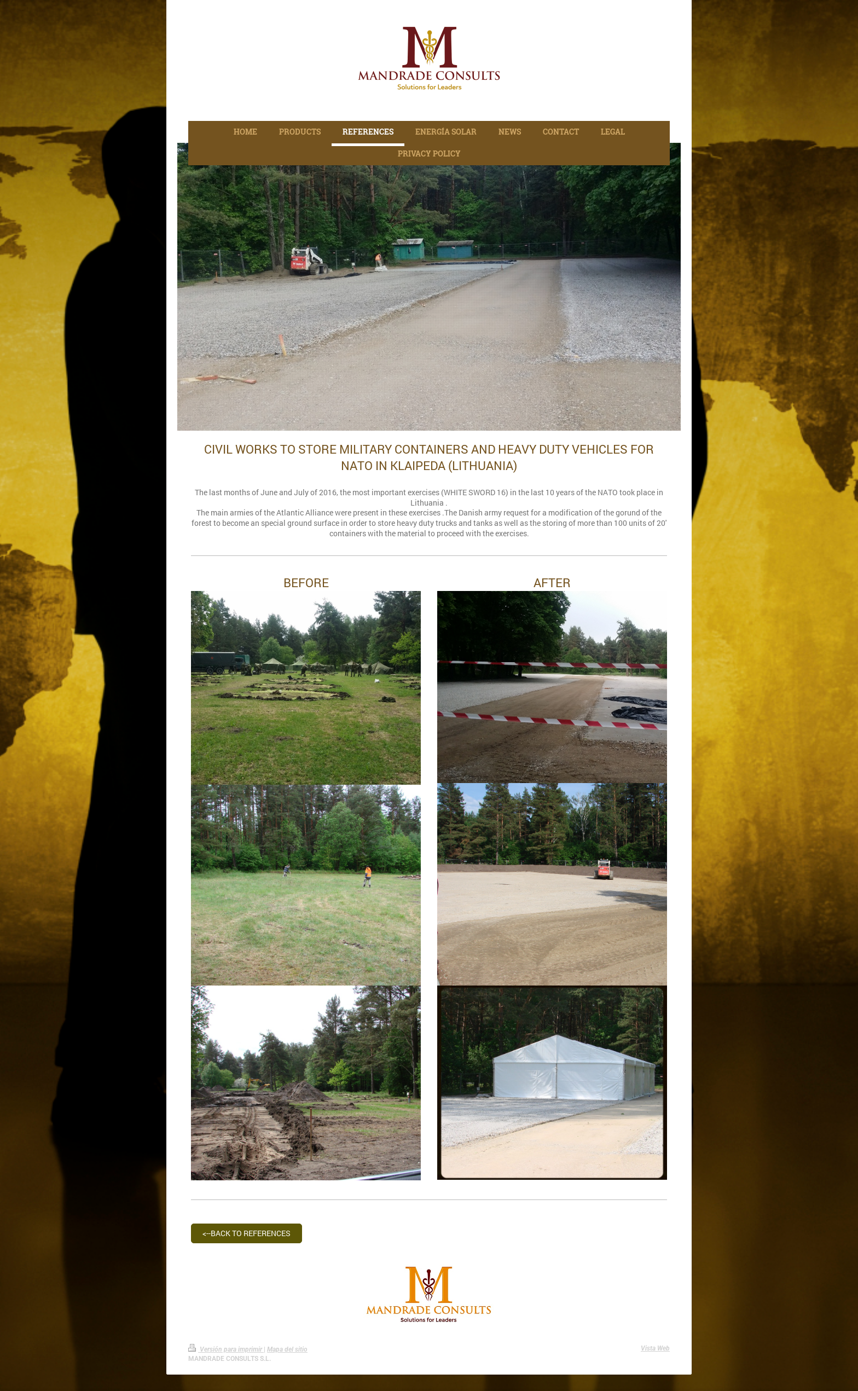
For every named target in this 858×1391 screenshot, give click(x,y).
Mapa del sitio (287, 1349)
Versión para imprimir (226, 1349)
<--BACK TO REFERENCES (246, 1233)
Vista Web (655, 1348)
